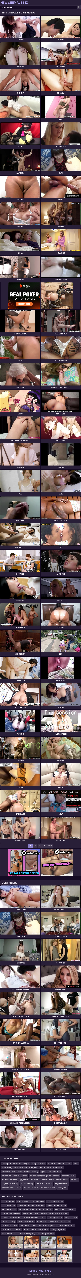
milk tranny (14, 1184)
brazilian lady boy (8, 1201)
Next (50, 846)
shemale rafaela (45, 1168)
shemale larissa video (26, 1209)
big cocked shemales (31, 1188)
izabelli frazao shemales (65, 1226)
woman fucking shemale (28, 1226)
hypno (43, 1172)
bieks (20, 1172)
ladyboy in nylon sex (58, 1230)
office (69, 1164)
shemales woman (20, 1168)
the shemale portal (68, 1176)
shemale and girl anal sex (11, 1176)
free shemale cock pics (21, 1164)
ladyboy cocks (62, 1188)
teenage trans (41, 1221)
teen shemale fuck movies (11, 1213)
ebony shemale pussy (46, 1226)
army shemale (43, 1230)
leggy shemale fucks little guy (29, 1180)
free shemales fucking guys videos (35, 1213)
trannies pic (52, 1164)
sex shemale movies (9, 1209)
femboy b (61, 1164)
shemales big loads (9, 1172)
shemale (56, 1176)
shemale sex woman (31, 1217)
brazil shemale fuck (54, 1172)
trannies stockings (27, 1184)
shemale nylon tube (48, 1188)
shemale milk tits (62, 1180)
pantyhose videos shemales (11, 1188)
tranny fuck (40, 1205)
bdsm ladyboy (7, 1168)
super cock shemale (37, 1201)
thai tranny (74, 1180)
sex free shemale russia (55, 1201)
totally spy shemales (55, 1217)
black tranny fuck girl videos (12, 1217)
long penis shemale (61, 1184)
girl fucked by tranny (9, 1180)
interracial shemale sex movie (59, 1221)
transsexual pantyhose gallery (40, 1176)
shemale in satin (48, 1180)
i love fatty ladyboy (8, 1221)
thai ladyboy (6, 1164)
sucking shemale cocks (26, 1205)
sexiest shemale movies (26, 1221)
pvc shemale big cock (9, 1234)
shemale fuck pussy (31, 1172)
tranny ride (33, 1168)
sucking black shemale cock (56, 1205)
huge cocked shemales (44, 1209)
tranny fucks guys (71, 1217)
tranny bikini (71, 1209)
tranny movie (59, 1209)
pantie (76, 1164)
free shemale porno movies (11, 1230)
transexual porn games (44, 1184)
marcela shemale (30, 1230)
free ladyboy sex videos (46, 1234)
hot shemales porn (8, 1205)
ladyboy (5, 1184)
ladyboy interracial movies (58, 1213)
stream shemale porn (9, 1226)
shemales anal (58, 1168)
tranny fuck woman (38, 1164)
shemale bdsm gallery (27, 1234)
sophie (24, 1176)
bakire (43, 1217)
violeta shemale (22, 1201)
